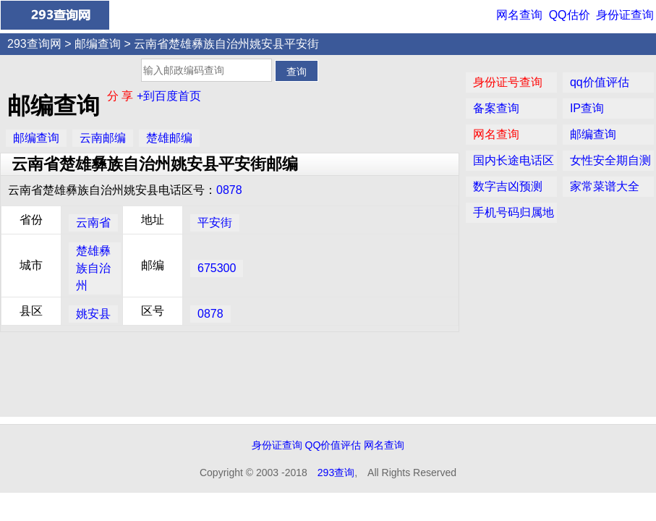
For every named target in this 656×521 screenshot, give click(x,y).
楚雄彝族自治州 (93, 268)
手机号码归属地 (513, 212)
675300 (216, 268)
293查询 (336, 472)
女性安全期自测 (610, 160)
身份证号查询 (507, 82)
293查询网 (34, 44)
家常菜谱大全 (604, 186)
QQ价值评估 (333, 445)
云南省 (93, 222)
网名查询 (519, 15)
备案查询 (496, 108)
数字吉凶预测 (507, 186)
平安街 (214, 222)
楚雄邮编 (169, 138)
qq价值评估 (599, 82)
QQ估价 (569, 15)
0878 (229, 190)
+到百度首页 (169, 96)
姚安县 (93, 314)
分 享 (122, 96)
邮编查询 (97, 44)
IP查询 (587, 108)
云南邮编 (103, 138)
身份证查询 (625, 15)
